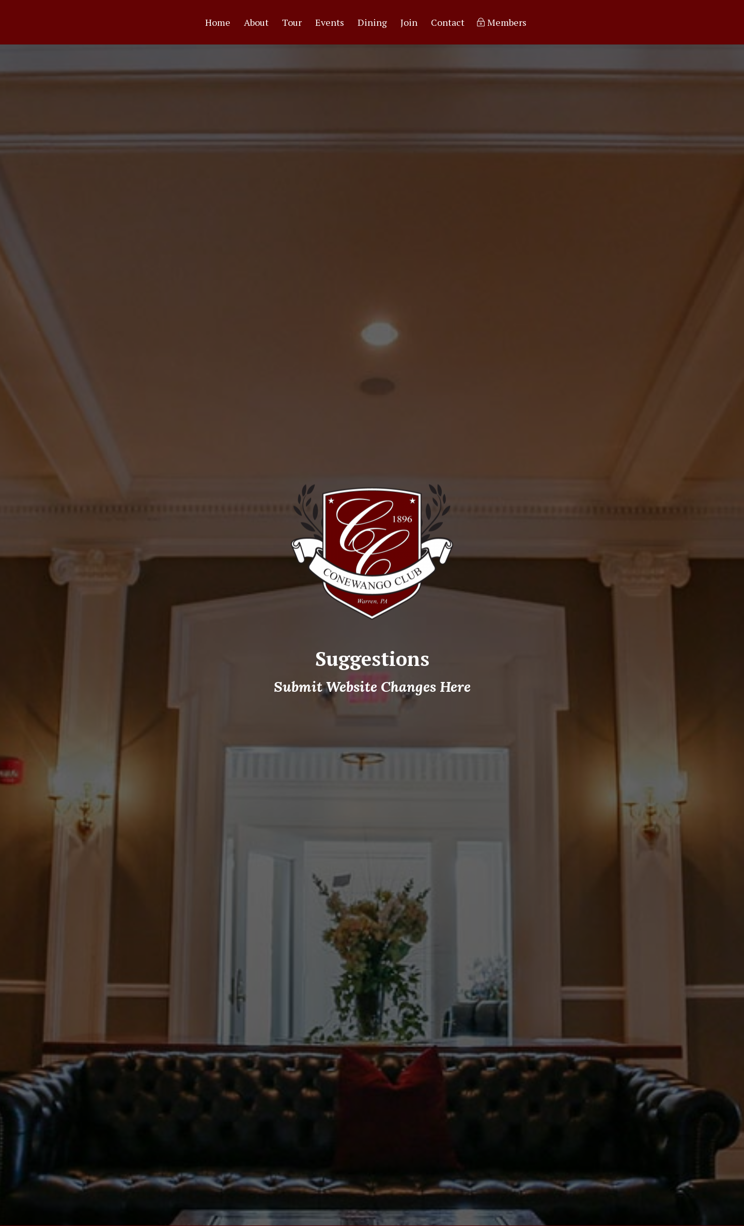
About (256, 23)
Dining (372, 23)
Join (408, 23)
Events (329, 23)
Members (506, 23)
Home (217, 23)
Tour (292, 23)
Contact (447, 23)
